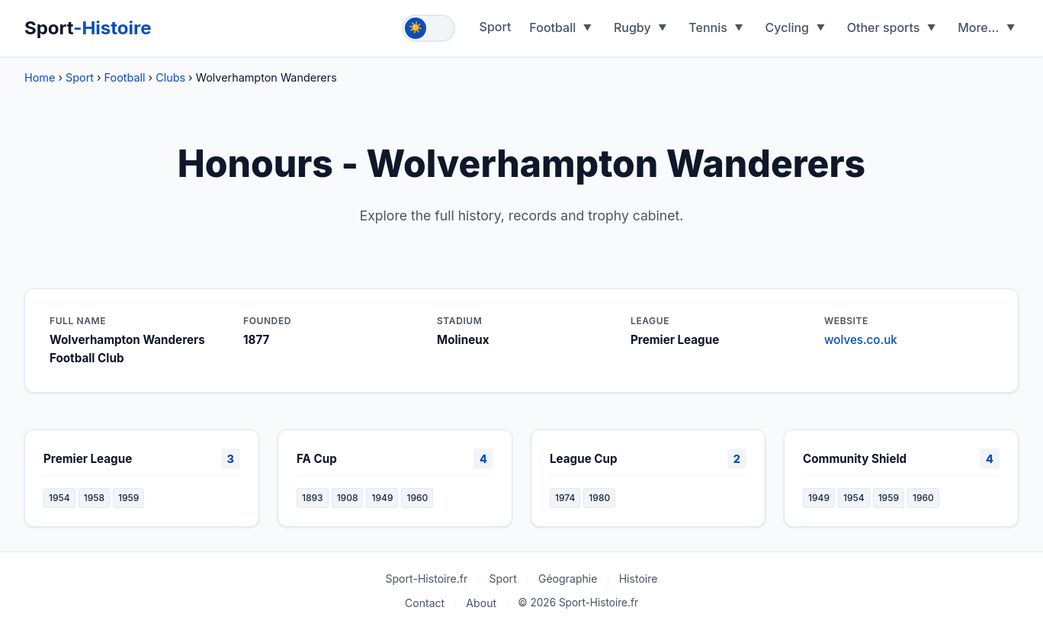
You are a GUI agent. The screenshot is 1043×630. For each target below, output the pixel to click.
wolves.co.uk (860, 340)
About (481, 602)
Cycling (787, 27)
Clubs (170, 77)
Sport (88, 28)
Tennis (707, 27)
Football (552, 27)
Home (39, 77)
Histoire (638, 578)
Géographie (568, 578)
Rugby (632, 27)
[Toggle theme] (428, 28)
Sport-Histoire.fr (426, 578)
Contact (424, 602)
